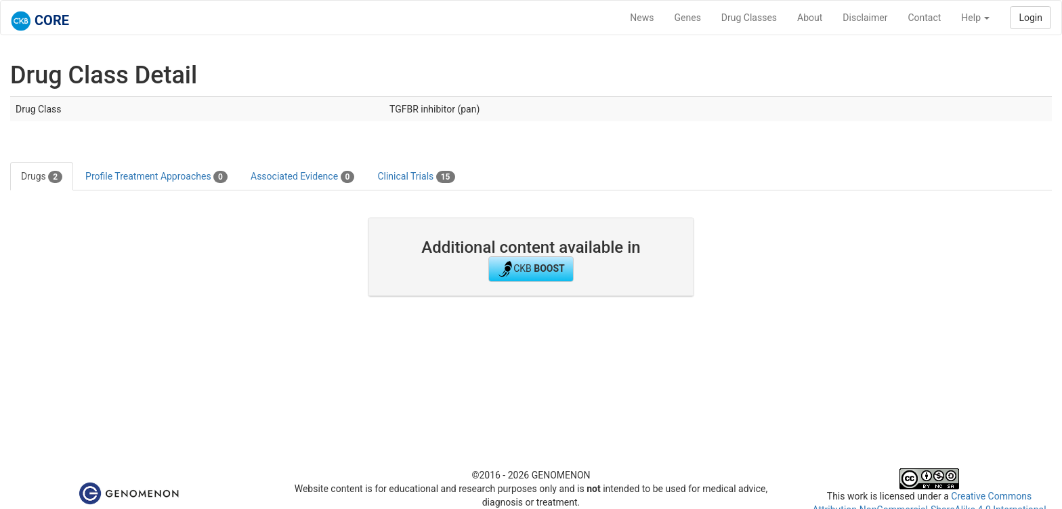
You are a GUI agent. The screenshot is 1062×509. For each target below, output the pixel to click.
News (642, 17)
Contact (924, 17)
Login (1030, 17)
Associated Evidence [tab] (302, 177)
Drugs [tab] (41, 177)
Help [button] (975, 17)
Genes (688, 17)
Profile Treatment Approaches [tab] (156, 177)
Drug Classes (749, 17)
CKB (531, 269)
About (809, 17)
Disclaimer (865, 17)
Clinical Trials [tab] (415, 177)
